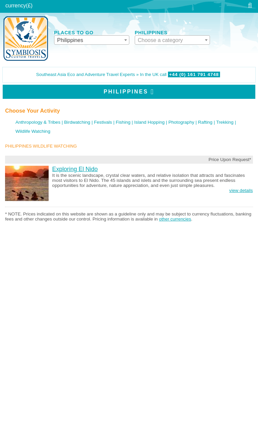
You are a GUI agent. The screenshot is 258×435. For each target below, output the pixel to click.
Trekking (225, 122)
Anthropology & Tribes (37, 122)
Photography (181, 122)
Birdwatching (77, 122)
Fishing (123, 122)
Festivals (103, 122)
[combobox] (91, 40)
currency (15, 5)
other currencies (175, 219)
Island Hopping (149, 122)
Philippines (126, 91)
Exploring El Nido (75, 169)
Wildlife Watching (32, 131)
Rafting (205, 122)
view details (241, 190)
